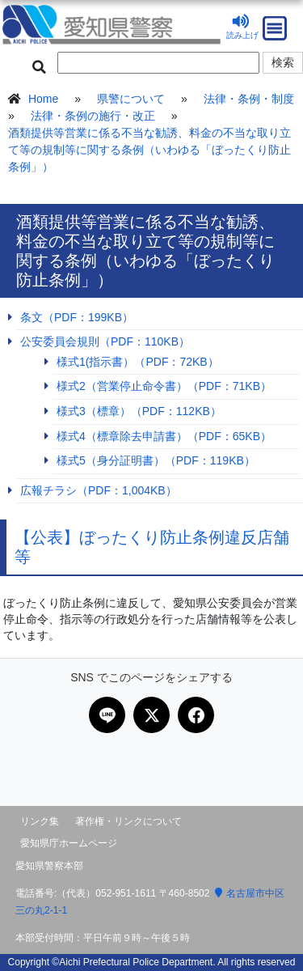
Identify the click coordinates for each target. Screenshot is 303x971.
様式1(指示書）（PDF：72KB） (138, 361)
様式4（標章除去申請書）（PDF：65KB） (164, 436)
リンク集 (39, 821)
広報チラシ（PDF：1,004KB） (98, 490)
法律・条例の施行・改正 (93, 115)
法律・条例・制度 (249, 98)
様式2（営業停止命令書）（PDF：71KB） (164, 385)
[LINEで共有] (107, 715)
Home (43, 98)
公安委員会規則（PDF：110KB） (105, 341)
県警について (131, 98)
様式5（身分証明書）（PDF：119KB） (156, 460)
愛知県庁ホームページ (68, 843)
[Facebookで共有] (196, 715)
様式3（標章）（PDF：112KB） (139, 411)
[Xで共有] (151, 715)
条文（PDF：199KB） (76, 317)
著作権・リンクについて (128, 821)
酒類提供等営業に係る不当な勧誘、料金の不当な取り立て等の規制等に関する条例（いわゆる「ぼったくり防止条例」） (149, 149)
